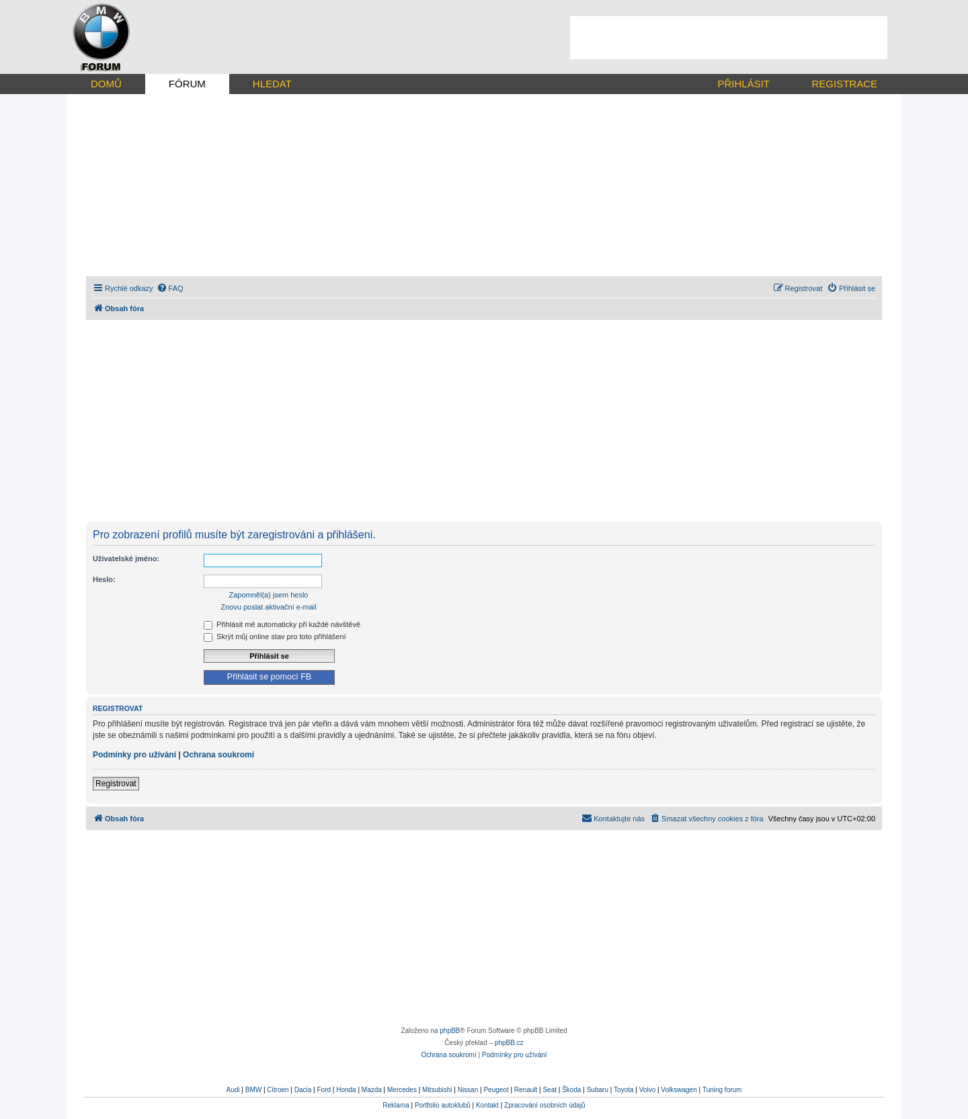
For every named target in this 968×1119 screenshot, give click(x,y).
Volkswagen (678, 1089)
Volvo (647, 1089)
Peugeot (495, 1089)
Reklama (395, 1105)
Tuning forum (722, 1089)
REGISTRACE (844, 83)
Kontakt (487, 1105)
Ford (324, 1089)
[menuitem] (170, 288)
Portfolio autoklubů (443, 1105)
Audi (233, 1089)
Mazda (372, 1089)
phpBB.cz (509, 1042)
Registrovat (115, 783)
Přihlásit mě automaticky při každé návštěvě (282, 624)
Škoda (571, 1089)
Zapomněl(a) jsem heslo (269, 595)
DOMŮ (106, 83)
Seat (549, 1089)
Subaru (597, 1089)
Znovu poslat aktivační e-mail (268, 607)
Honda (346, 1089)
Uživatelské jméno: (126, 558)
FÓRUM (187, 83)
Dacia (303, 1089)
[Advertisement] (728, 37)
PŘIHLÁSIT (743, 83)
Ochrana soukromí (218, 754)
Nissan (468, 1089)
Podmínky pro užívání (134, 754)
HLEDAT (272, 83)
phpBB (450, 1030)
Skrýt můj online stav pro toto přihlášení (275, 636)
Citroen (277, 1089)
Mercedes (402, 1089)
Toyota (623, 1089)
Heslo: (104, 579)
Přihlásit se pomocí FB (269, 676)
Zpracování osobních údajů (545, 1105)
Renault (525, 1089)
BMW (253, 1089)
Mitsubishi (437, 1089)
